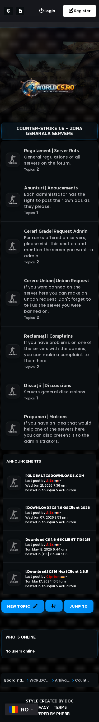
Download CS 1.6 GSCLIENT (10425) (57, 539)
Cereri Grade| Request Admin (55, 231)
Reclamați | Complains (48, 335)
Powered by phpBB (50, 713)
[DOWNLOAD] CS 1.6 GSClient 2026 (57, 507)
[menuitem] (47, 11)
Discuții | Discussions (47, 385)
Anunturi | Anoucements (51, 187)
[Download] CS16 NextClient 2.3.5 (56, 571)
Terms (60, 707)
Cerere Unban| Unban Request (56, 280)
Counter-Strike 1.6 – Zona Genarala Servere (49, 131)
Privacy (40, 707)
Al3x (50, 480)
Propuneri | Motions (46, 416)
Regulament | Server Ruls (51, 150)
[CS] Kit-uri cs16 (54, 554)
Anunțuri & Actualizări (58, 490)
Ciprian (53, 576)
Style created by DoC (49, 701)
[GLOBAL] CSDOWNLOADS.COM (54, 475)
